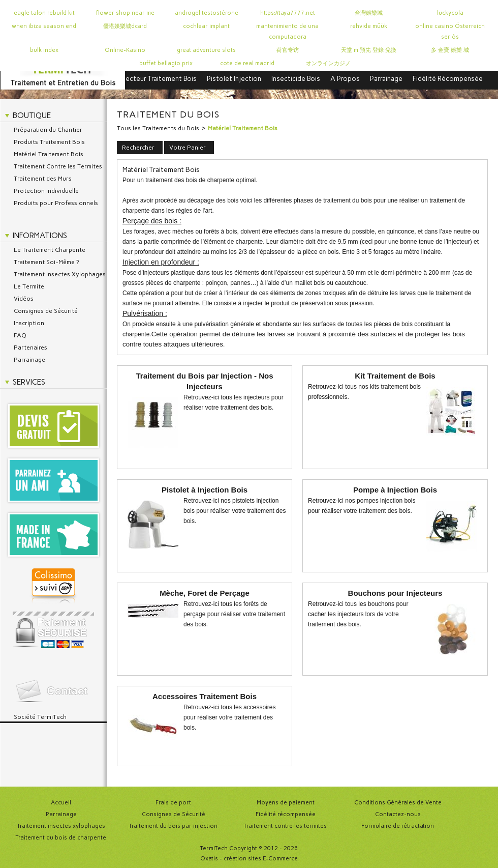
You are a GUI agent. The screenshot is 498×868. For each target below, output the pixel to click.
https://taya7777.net (287, 13)
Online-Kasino (125, 50)
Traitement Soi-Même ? (46, 262)
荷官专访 (287, 50)
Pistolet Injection (234, 78)
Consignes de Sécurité (46, 310)
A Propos (345, 78)
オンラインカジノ (328, 63)
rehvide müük (368, 26)
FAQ (20, 335)
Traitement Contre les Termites (58, 166)
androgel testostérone (206, 13)
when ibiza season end (44, 26)
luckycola (450, 13)
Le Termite (29, 286)
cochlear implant (206, 26)
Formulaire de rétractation (397, 826)
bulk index (44, 50)
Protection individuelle (46, 190)
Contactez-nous (398, 814)
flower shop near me (125, 13)
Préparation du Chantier (48, 129)
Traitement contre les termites (285, 826)
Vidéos (24, 298)
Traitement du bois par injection (173, 826)
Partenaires (30, 347)
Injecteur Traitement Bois (157, 78)
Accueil (61, 802)
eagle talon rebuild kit (44, 13)
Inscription (29, 323)
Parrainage (386, 78)
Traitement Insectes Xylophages (60, 274)
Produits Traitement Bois (49, 142)
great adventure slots (206, 50)
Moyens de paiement (286, 802)
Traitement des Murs (43, 178)
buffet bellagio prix (166, 63)
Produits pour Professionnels (56, 203)
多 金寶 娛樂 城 (450, 50)
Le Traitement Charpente (49, 249)
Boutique (32, 115)
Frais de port (173, 802)
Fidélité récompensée (286, 814)
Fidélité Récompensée (448, 78)
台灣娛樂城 (369, 13)
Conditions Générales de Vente (398, 802)
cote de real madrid (247, 63)
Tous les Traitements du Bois (158, 128)
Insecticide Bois (295, 78)
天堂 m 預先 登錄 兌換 (368, 50)
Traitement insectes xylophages (61, 826)
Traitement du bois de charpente (61, 837)
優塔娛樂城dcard (125, 26)
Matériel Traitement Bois (48, 154)
